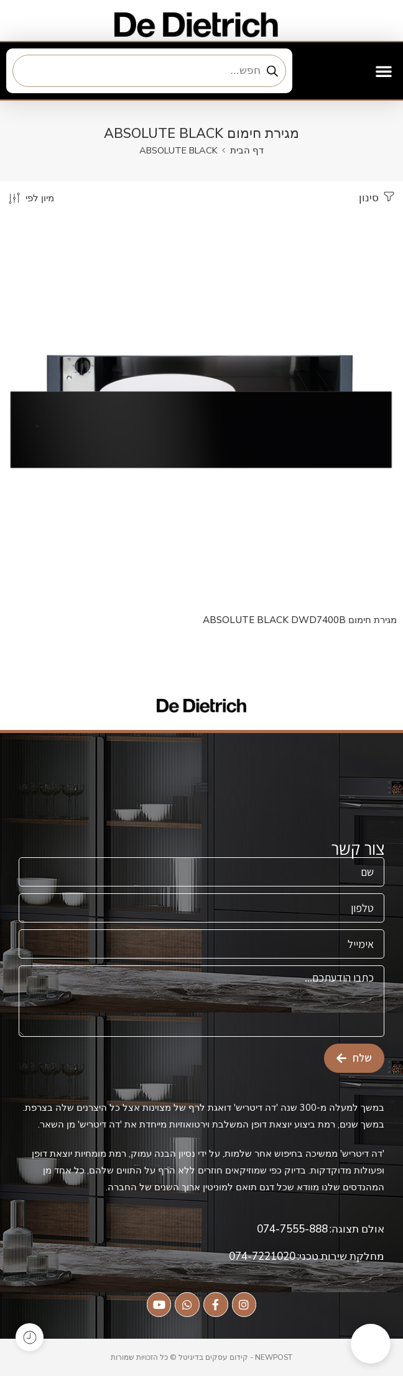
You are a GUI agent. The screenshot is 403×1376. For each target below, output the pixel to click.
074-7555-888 (292, 1229)
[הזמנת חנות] (30, 198)
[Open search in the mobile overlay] (149, 70)
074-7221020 (262, 1256)
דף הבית (247, 150)
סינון (378, 197)
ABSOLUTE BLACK (178, 150)
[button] (384, 71)
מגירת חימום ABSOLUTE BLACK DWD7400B (300, 620)
